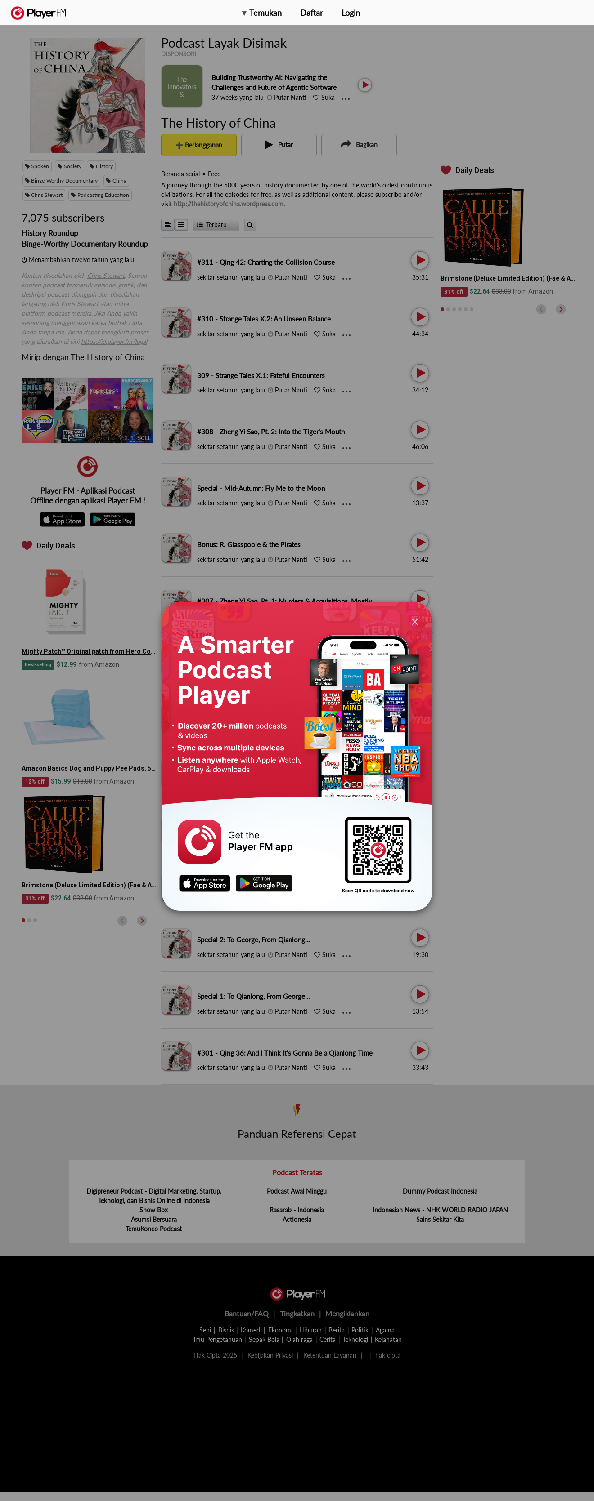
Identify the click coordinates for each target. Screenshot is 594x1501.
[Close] (415, 621)
